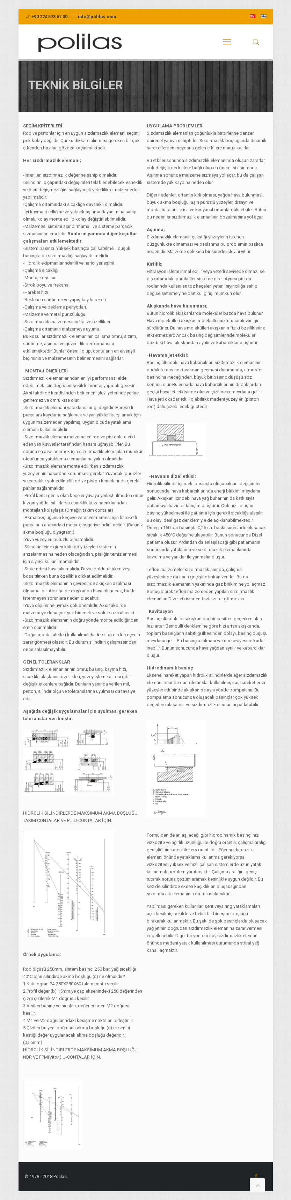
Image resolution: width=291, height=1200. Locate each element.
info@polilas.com (97, 16)
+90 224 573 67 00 (49, 16)
